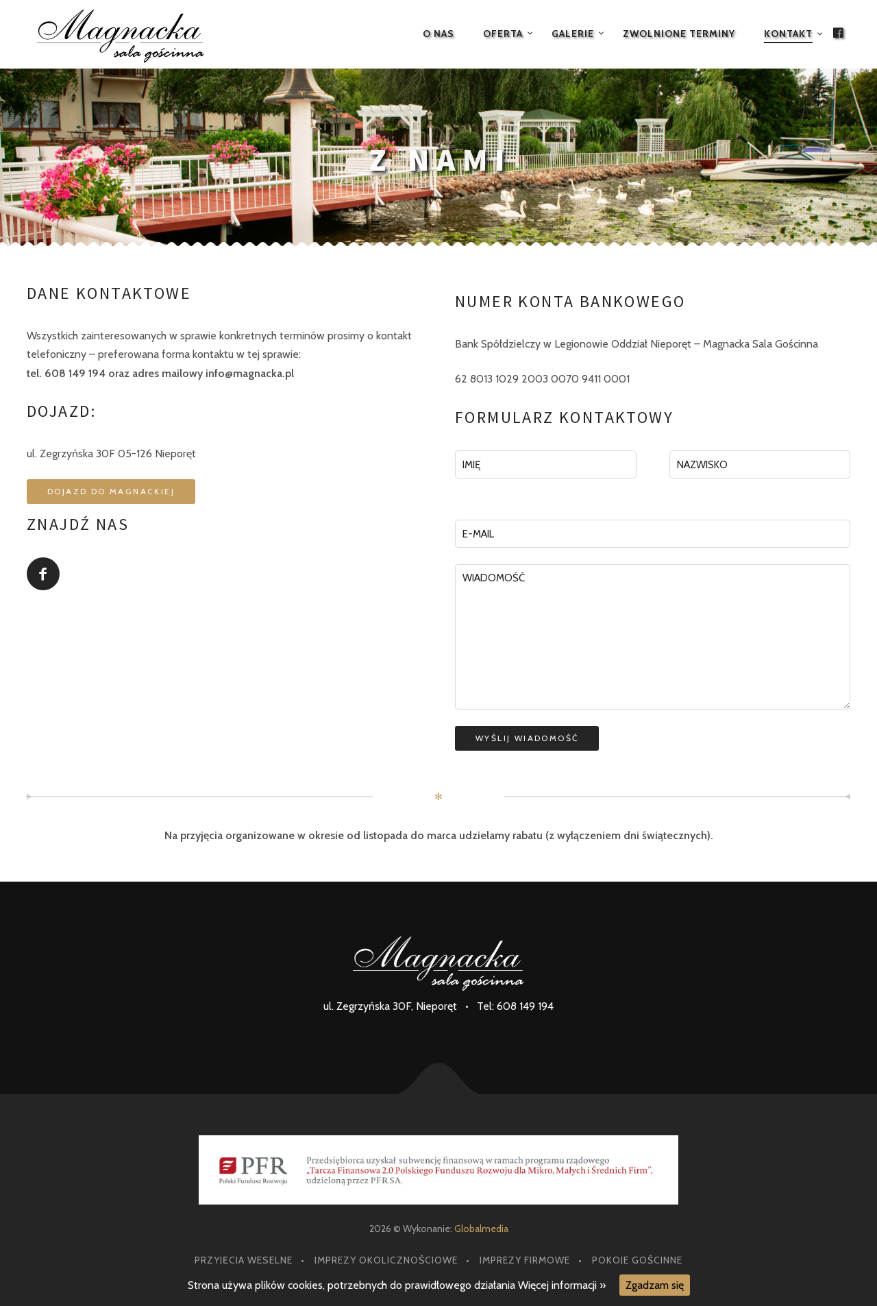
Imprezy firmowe (525, 1260)
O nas (438, 33)
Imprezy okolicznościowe (386, 1260)
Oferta (503, 33)
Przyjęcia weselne (244, 1260)
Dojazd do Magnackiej (111, 491)
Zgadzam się (655, 1285)
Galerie (573, 33)
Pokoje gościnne (637, 1260)
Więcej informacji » (562, 1285)
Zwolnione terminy (679, 33)
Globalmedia (481, 1228)
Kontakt (788, 33)
